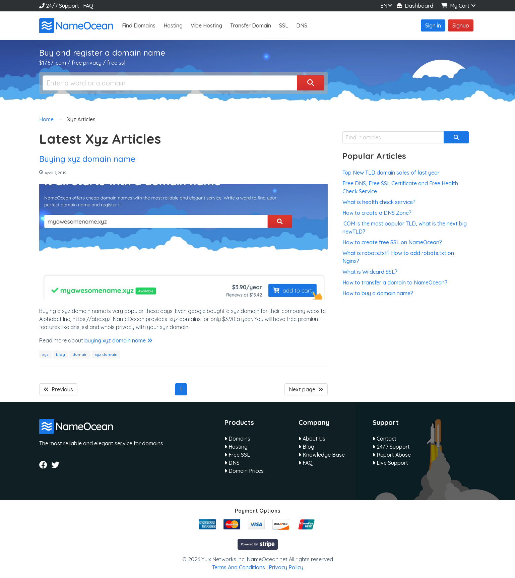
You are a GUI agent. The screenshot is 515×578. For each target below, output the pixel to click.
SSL (283, 25)
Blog (306, 446)
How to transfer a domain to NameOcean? (394, 282)
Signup (460, 25)
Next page (306, 389)
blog (60, 354)
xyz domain (106, 354)
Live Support (390, 462)
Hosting (173, 25)
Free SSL (237, 454)
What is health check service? (378, 202)
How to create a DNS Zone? (376, 212)
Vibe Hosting (206, 25)
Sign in (433, 25)
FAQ (88, 5)
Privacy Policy (286, 567)
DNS (301, 25)
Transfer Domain (250, 25)
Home (46, 119)
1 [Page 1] (181, 389)
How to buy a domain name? (377, 293)
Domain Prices (244, 470)
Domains (237, 438)
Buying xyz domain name (87, 159)
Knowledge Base (322, 454)
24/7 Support (59, 5)
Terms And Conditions (238, 567)
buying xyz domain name (118, 340)
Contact (384, 438)
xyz (45, 354)
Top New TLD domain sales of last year (391, 172)
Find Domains (138, 25)
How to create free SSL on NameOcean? (392, 242)
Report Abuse (392, 454)
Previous (58, 389)
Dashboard (415, 5)
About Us (312, 438)
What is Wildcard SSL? (369, 271)
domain (79, 354)
